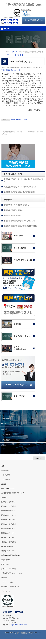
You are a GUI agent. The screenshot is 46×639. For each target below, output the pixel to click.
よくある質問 (5, 479)
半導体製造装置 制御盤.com (23, 4)
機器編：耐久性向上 (8, 546)
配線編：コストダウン (8, 515)
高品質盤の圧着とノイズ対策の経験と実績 (20, 187)
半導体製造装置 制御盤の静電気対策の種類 (20, 226)
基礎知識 (4, 429)
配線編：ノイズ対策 (8, 502)
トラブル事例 (5, 434)
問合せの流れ (5, 564)
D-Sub (24, 120)
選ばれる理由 (5, 419)
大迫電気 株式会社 (20, 633)
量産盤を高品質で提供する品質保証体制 (19, 192)
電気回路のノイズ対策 (36, 132)
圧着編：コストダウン (8, 533)
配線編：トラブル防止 (8, 506)
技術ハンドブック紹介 (8, 569)
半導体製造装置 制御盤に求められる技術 (19, 221)
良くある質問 (5, 440)
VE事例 (3, 424)
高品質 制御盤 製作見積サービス (12, 493)
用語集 (3, 445)
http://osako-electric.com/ (19, 625)
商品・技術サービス (8, 488)
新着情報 (4, 577)
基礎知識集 (5, 470)
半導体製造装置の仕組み (13, 210)
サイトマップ (5, 591)
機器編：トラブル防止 (8, 542)
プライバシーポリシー (8, 582)
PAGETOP (39, 458)
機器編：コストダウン (8, 551)
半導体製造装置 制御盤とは (14, 215)
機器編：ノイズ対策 (8, 537)
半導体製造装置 (16, 120)
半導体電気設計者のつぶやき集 (10, 70)
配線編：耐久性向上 (8, 511)
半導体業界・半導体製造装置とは (16, 205)
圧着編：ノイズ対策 (8, 520)
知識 (2, 466)
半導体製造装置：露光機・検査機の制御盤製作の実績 (23, 180)
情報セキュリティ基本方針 (10, 586)
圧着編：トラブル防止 (8, 524)
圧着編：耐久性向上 (8, 528)
